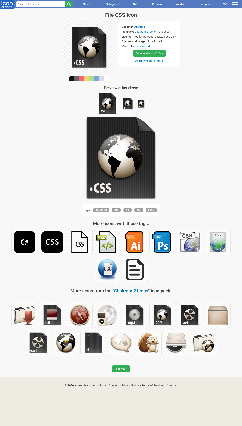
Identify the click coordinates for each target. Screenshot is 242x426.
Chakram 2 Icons (145, 31)
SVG (136, 4)
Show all (121, 368)
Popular (157, 4)
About (102, 385)
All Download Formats (149, 60)
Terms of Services (153, 385)
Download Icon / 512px (149, 53)
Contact (114, 385)
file (127, 209)
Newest (87, 4)
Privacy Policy (130, 385)
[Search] (69, 4)
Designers (205, 4)
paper (151, 209)
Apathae (139, 26)
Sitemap (172, 385)
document (101, 209)
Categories (113, 4)
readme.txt (143, 46)
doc (116, 209)
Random (180, 4)
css (139, 209)
